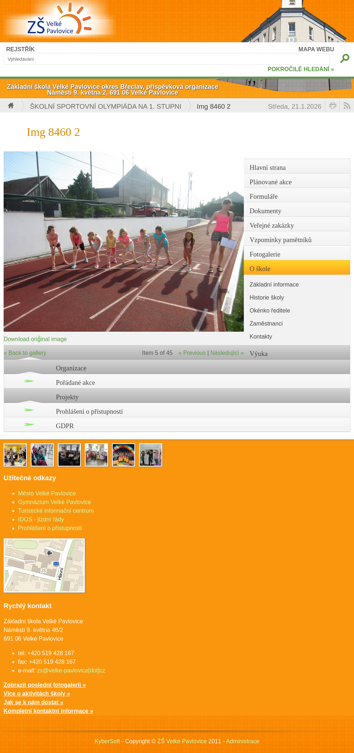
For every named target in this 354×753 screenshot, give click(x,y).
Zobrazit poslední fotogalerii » (45, 685)
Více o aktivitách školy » (37, 693)
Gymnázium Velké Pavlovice (54, 502)
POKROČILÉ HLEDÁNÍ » (301, 69)
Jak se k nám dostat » (33, 702)
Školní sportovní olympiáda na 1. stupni (105, 106)
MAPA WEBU (316, 49)
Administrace (242, 741)
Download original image (35, 339)
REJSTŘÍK (20, 49)
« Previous (192, 353)
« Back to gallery (25, 353)
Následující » (227, 353)
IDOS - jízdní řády (41, 519)
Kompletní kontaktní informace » (48, 711)
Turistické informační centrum (56, 511)
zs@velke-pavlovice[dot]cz (71, 670)
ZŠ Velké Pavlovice (182, 741)
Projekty (67, 397)
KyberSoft (107, 741)
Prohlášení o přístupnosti (89, 411)
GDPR (65, 426)
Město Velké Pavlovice (47, 493)
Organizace (71, 368)
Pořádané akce (75, 382)
